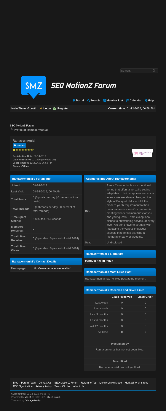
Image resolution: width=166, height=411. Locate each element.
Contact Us (44, 382)
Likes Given (145, 296)
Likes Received (122, 296)
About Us (78, 386)
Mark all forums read (136, 382)
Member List (113, 100)
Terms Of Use (62, 386)
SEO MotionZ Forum (22, 125)
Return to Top (89, 382)
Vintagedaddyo (33, 400)
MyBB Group (53, 397)
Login (45, 108)
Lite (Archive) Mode (110, 382)
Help (149, 100)
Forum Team (28, 382)
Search (93, 100)
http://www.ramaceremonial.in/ (51, 268)
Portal (78, 100)
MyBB (28, 397)
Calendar (134, 100)
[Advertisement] (83, 32)
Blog (15, 382)
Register (61, 108)
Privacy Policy (43, 386)
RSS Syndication (23, 386)
